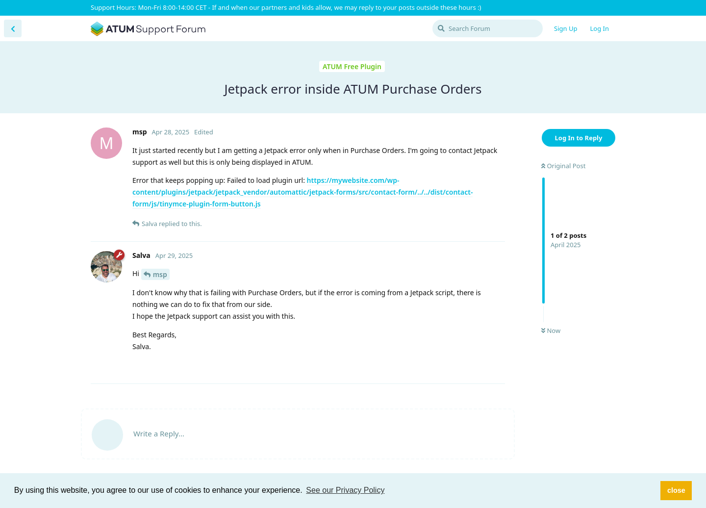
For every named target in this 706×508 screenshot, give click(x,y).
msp (160, 274)
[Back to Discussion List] (13, 28)
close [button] (676, 490)
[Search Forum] (487, 28)
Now (550, 330)
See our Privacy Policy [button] (345, 490)
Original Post (563, 165)
